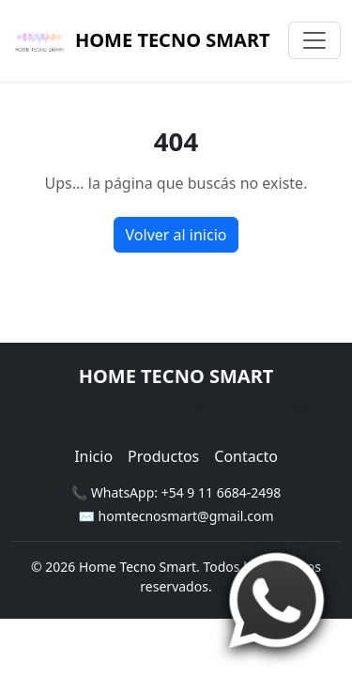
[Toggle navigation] (314, 40)
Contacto (246, 456)
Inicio (93, 456)
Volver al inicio (176, 234)
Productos (163, 456)
